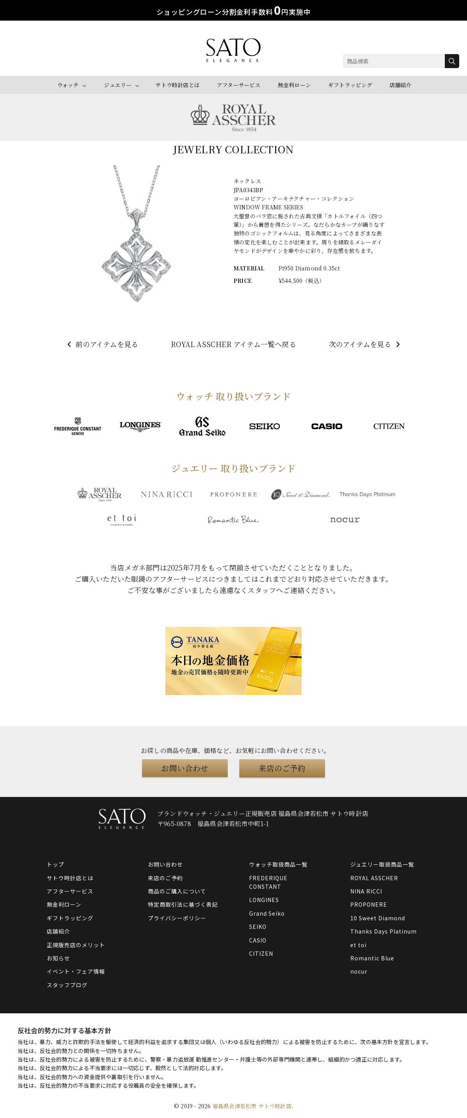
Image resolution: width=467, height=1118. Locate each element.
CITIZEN (261, 953)
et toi (358, 944)
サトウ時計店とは (177, 85)
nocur (358, 971)
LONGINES (264, 900)
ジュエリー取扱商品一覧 (382, 864)
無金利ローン (294, 85)
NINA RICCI (366, 891)
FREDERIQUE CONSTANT (268, 882)
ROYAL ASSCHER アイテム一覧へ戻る (233, 344)
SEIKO (258, 926)
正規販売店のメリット (76, 944)
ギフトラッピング (350, 85)
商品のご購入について (177, 891)
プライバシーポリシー (177, 917)
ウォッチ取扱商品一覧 (278, 864)
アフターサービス (239, 85)
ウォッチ (68, 85)
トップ (55, 864)
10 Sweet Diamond (377, 917)
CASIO (258, 940)
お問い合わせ (184, 768)
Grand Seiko (267, 913)
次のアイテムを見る (365, 344)
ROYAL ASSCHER (374, 877)
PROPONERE (368, 904)
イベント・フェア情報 (76, 971)
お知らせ (58, 958)
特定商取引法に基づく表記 (183, 904)
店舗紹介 (401, 85)
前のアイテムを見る (102, 344)
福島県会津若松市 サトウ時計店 (251, 1105)
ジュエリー (118, 85)
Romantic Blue (372, 958)
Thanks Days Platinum (383, 931)
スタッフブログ (67, 984)
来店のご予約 (281, 768)
